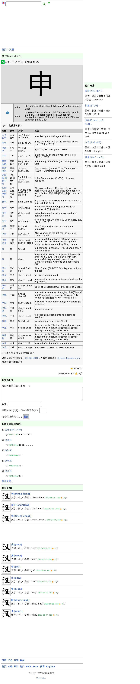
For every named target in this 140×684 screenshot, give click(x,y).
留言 (42, 669)
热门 (22, 669)
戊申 (4, 221)
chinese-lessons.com (68, 358)
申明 (4, 347)
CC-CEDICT (31, 358)
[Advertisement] (42, 27)
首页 (4, 49)
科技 (22, 663)
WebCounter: (41, 681)
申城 (4, 295)
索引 (16, 669)
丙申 (4, 143)
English (50, 669)
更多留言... (7, 484)
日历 (4, 663)
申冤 (4, 280)
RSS (28, 669)
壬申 (4, 156)
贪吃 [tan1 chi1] (13, 432)
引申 (4, 208)
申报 (4, 303)
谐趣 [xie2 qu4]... (94, 91)
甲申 (4, 234)
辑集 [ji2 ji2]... (92, 105)
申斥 (4, 343)
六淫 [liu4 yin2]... (94, 142)
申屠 (4, 321)
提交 (26, 419)
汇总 (10, 663)
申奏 (4, 316)
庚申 (4, 201)
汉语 (11, 49)
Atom (35, 669)
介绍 (10, 669)
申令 (4, 275)
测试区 (8, 443)
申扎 (4, 328)
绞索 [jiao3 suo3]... (95, 157)
